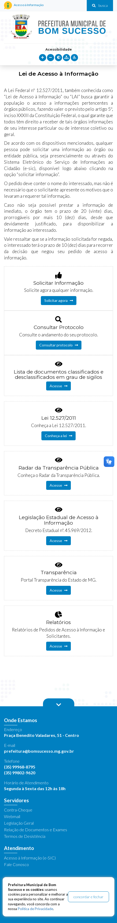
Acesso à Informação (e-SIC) (30, 857)
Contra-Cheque (18, 809)
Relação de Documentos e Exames (35, 829)
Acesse (58, 386)
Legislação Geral (19, 822)
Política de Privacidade (35, 909)
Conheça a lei (58, 435)
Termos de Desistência (24, 836)
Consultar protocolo (58, 345)
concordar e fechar (88, 897)
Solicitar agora (58, 300)
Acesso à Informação (24, 5)
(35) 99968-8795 (19, 766)
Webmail (12, 816)
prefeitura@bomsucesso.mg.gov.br (39, 750)
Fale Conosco (16, 864)
